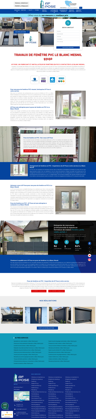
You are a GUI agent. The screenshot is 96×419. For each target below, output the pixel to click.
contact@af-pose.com (21, 409)
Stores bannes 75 (69, 413)
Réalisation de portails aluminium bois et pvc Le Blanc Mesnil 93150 (29, 347)
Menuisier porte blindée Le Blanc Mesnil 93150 (58, 347)
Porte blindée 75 (69, 394)
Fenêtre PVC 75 (68, 383)
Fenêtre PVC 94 (51, 383)
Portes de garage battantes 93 (38, 410)
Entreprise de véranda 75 (71, 379)
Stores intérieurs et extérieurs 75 (72, 415)
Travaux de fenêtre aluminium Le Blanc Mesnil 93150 (26, 359)
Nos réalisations (21, 31)
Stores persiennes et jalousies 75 (72, 417)
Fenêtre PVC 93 (34, 383)
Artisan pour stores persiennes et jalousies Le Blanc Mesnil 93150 (28, 343)
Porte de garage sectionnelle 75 (72, 408)
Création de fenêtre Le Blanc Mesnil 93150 (58, 359)
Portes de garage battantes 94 (55, 410)
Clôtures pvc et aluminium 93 (54, 11)
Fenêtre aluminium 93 (36, 385)
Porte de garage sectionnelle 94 (55, 408)
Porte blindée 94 (52, 394)
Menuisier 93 (17, 11)
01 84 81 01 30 (19, 404)
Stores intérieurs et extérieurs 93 (38, 415)
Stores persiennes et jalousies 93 (38, 417)
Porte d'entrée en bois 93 (37, 402)
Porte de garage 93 (35, 404)
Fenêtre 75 (67, 381)
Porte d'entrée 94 (52, 396)
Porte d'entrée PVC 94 (53, 398)
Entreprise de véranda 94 (54, 379)
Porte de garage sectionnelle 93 (38, 408)
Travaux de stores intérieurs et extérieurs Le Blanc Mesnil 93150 (62, 345)
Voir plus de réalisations (47, 328)
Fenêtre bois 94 (51, 387)
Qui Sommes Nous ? (18, 387)
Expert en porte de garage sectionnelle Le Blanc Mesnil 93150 (62, 341)
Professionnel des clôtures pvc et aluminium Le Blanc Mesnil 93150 (29, 361)
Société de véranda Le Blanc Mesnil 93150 (23, 363)
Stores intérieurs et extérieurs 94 (55, 415)
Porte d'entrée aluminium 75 (71, 400)
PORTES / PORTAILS (45, 11)
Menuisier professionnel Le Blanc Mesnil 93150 (59, 361)
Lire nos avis (7, 416)
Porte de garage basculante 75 (72, 406)
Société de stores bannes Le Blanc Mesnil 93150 (25, 345)
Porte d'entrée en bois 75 (71, 402)
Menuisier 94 (51, 389)
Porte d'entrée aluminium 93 (37, 400)
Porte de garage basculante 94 (55, 406)
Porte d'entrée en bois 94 (54, 402)
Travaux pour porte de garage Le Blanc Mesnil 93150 (26, 354)
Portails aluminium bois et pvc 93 (38, 391)
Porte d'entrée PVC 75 (70, 398)
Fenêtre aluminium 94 (53, 385)
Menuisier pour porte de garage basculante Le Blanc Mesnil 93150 (29, 356)
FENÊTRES (24, 10)
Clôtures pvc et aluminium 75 (72, 377)
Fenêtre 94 (50, 381)
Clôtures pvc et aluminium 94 (55, 377)
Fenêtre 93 (33, 381)
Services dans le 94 (71, 11)
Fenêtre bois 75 (68, 387)
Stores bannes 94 (52, 413)
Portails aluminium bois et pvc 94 (55, 391)
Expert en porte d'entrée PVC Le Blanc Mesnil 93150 (60, 350)
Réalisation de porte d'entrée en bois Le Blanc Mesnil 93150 (27, 350)
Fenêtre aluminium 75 (70, 385)
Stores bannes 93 (35, 413)
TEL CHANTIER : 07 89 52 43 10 (56, 291)
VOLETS (31, 10)
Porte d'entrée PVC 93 (36, 398)
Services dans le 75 (78, 11)
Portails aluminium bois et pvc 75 (72, 391)
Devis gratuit (30, 151)
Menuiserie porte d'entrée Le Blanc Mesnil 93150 (59, 352)
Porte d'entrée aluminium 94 (54, 400)
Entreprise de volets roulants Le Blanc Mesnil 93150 (60, 343)
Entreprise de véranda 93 (63, 11)
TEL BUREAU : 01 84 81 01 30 (39, 291)
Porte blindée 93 (35, 394)
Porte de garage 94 (52, 404)
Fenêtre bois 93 (34, 387)
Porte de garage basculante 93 (38, 406)
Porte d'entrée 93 (35, 396)
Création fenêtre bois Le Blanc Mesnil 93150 (58, 356)
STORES (38, 10)
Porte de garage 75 (69, 404)
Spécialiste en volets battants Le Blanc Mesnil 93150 (26, 341)
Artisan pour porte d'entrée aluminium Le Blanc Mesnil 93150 (27, 352)
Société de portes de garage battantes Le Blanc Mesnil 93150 (62, 354)
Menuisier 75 (68, 389)
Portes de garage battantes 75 (72, 410)
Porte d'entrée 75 (69, 396)
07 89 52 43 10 (19, 406)
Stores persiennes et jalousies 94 (55, 417)
